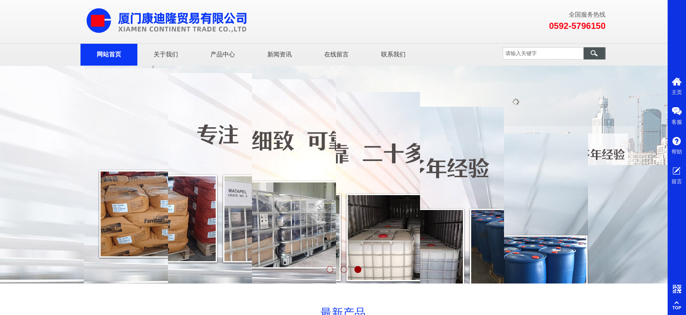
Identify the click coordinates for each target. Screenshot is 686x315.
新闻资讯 (279, 54)
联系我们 (393, 54)
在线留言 (336, 54)
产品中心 (222, 54)
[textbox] (543, 53)
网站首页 (109, 54)
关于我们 (166, 54)
